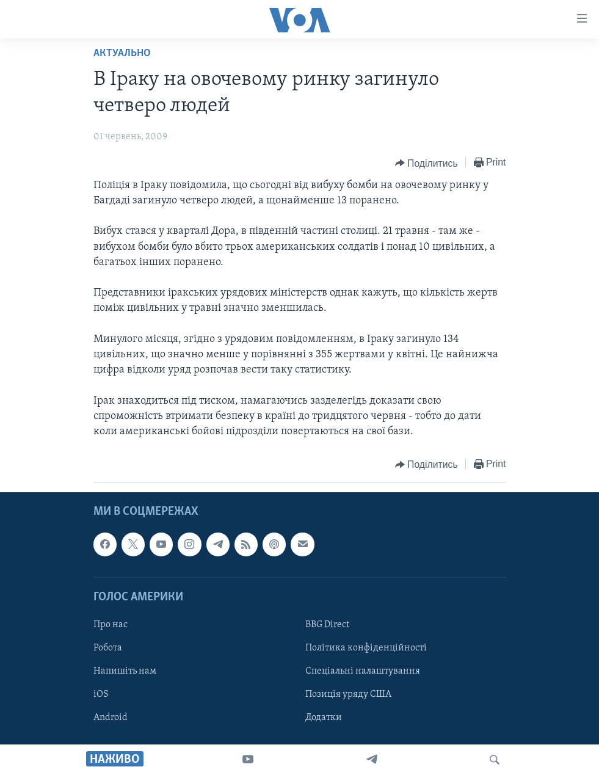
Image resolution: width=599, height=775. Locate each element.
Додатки (323, 717)
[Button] (426, 163)
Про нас (110, 625)
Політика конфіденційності (366, 648)
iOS (101, 694)
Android (110, 717)
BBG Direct (327, 625)
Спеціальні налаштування (362, 671)
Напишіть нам (124, 671)
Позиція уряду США (348, 694)
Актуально (122, 53)
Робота (107, 648)
